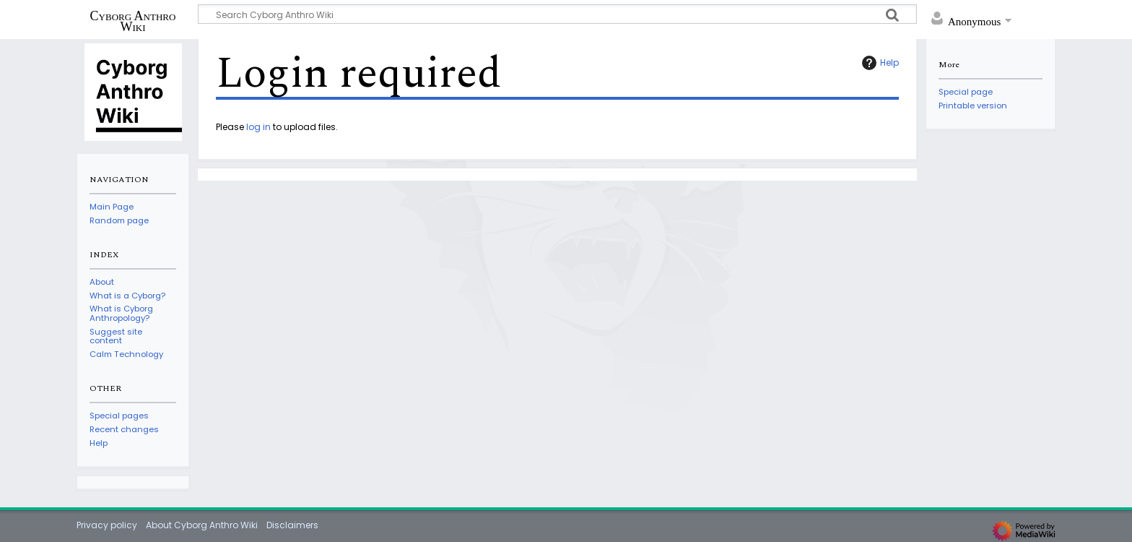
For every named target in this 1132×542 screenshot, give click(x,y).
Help (878, 63)
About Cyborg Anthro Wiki (202, 525)
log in (258, 127)
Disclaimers (292, 525)
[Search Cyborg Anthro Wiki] (557, 14)
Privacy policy (107, 525)
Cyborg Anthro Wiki (133, 21)
